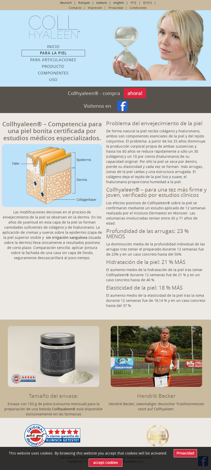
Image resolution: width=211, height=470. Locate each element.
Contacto (75, 8)
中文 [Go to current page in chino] (134, 3)
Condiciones (138, 8)
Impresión (95, 8)
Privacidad (115, 8)
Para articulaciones (53, 59)
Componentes (53, 72)
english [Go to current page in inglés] (118, 3)
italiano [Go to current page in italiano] (101, 3)
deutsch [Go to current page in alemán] (66, 3)
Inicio (53, 46)
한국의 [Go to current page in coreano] (147, 3)
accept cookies (105, 462)
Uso (53, 79)
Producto (53, 66)
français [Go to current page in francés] (84, 3)
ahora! (134, 93)
